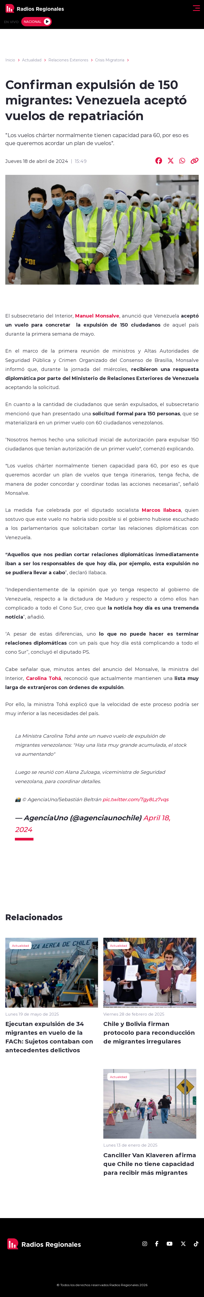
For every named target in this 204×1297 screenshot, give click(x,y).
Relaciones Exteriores (68, 60)
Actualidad (31, 60)
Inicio (10, 60)
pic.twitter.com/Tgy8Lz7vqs (135, 799)
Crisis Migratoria (109, 60)
